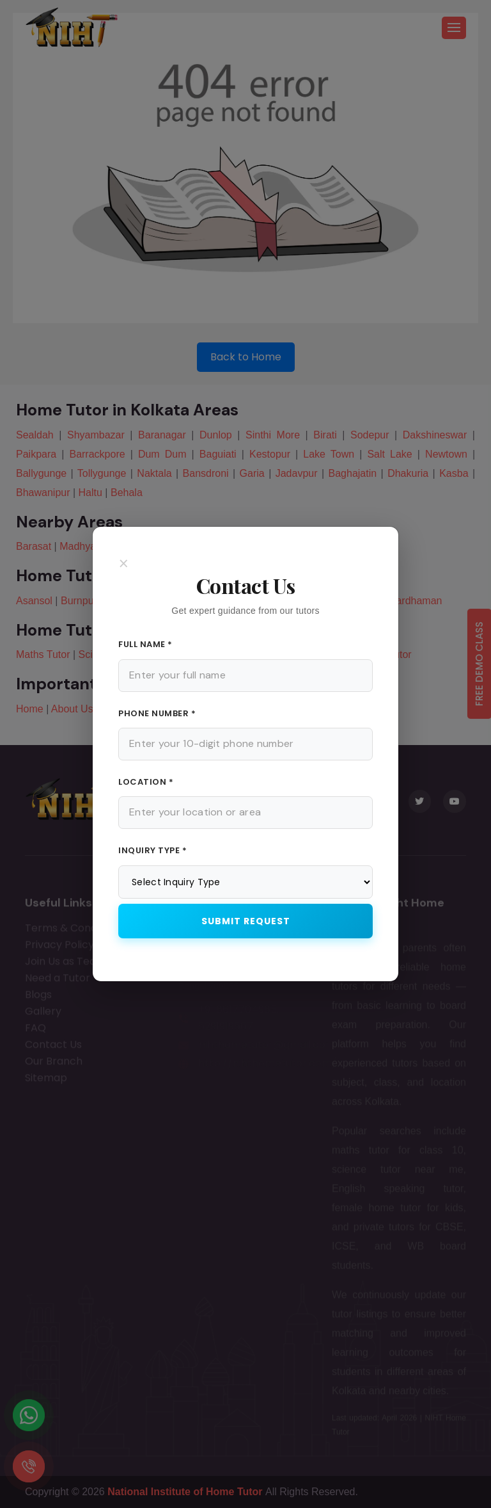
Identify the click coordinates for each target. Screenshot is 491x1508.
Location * (145, 782)
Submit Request (245, 921)
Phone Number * (157, 713)
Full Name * (145, 644)
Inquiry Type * (152, 850)
